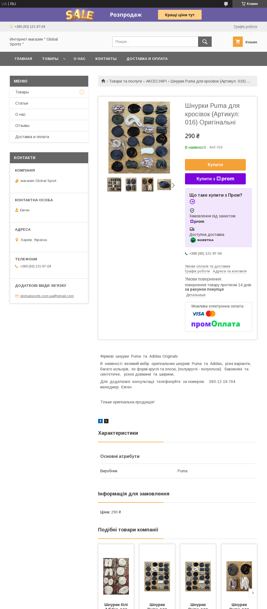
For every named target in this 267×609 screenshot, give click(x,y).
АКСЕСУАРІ (156, 81)
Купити (215, 164)
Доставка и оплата (147, 59)
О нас (80, 59)
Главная (23, 59)
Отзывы (22, 125)
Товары (50, 59)
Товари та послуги (125, 81)
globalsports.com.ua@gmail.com (47, 296)
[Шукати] (205, 41)
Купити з (215, 178)
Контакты (106, 59)
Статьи (21, 103)
